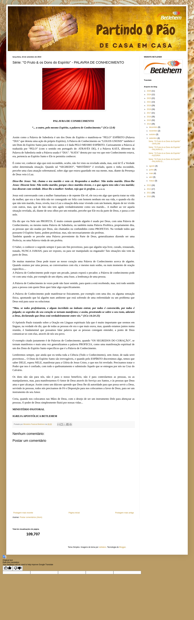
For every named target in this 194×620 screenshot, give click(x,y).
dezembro (153, 127)
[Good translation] (8, 568)
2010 (149, 196)
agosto (152, 166)
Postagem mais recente (23, 513)
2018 (149, 109)
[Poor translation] (18, 568)
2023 (149, 98)
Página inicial (74, 513)
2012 (149, 189)
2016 (149, 117)
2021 (149, 102)
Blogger (122, 547)
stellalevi (102, 547)
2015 (149, 120)
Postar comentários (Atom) (31, 517)
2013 (149, 185)
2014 (149, 124)
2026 (149, 91)
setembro (153, 138)
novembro (153, 131)
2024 (149, 94)
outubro (152, 134)
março (152, 181)
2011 (149, 193)
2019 (149, 105)
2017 (149, 113)
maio (151, 173)
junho (151, 170)
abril (151, 177)
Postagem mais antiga (124, 513)
